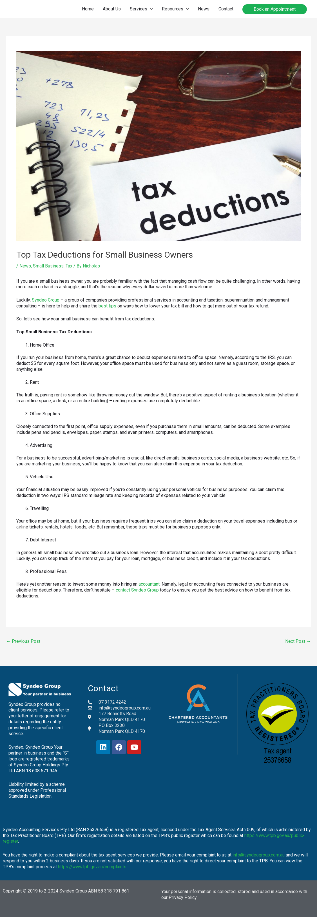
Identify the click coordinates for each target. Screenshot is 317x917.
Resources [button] (172, 9)
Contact (225, 9)
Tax (69, 266)
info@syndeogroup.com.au (259, 855)
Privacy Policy (183, 897)
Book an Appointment (275, 9)
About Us (112, 9)
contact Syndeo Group (137, 590)
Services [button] (138, 9)
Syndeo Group (45, 300)
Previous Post (23, 641)
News (203, 9)
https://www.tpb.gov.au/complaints (92, 866)
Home (88, 9)
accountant (149, 584)
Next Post (298, 641)
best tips (107, 306)
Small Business (48, 266)
